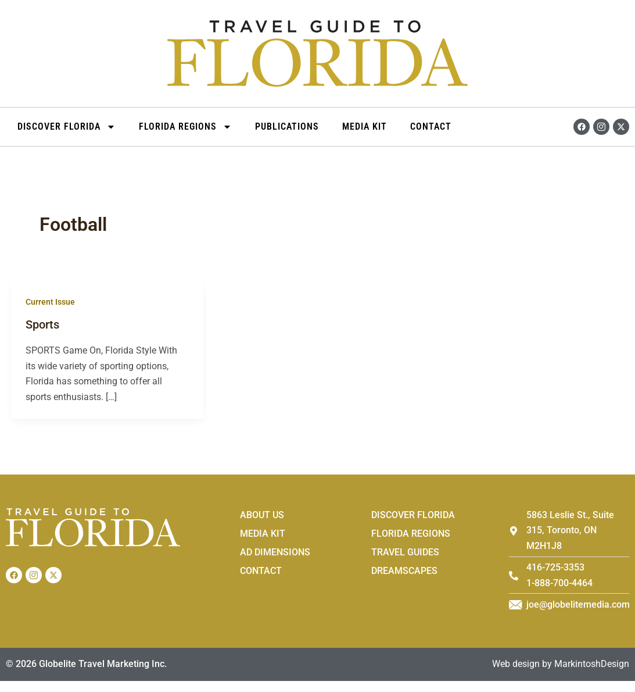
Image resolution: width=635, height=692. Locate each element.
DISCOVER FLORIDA (66, 126)
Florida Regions (185, 126)
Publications (287, 126)
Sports (42, 324)
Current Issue (50, 301)
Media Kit (364, 126)
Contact (430, 126)
